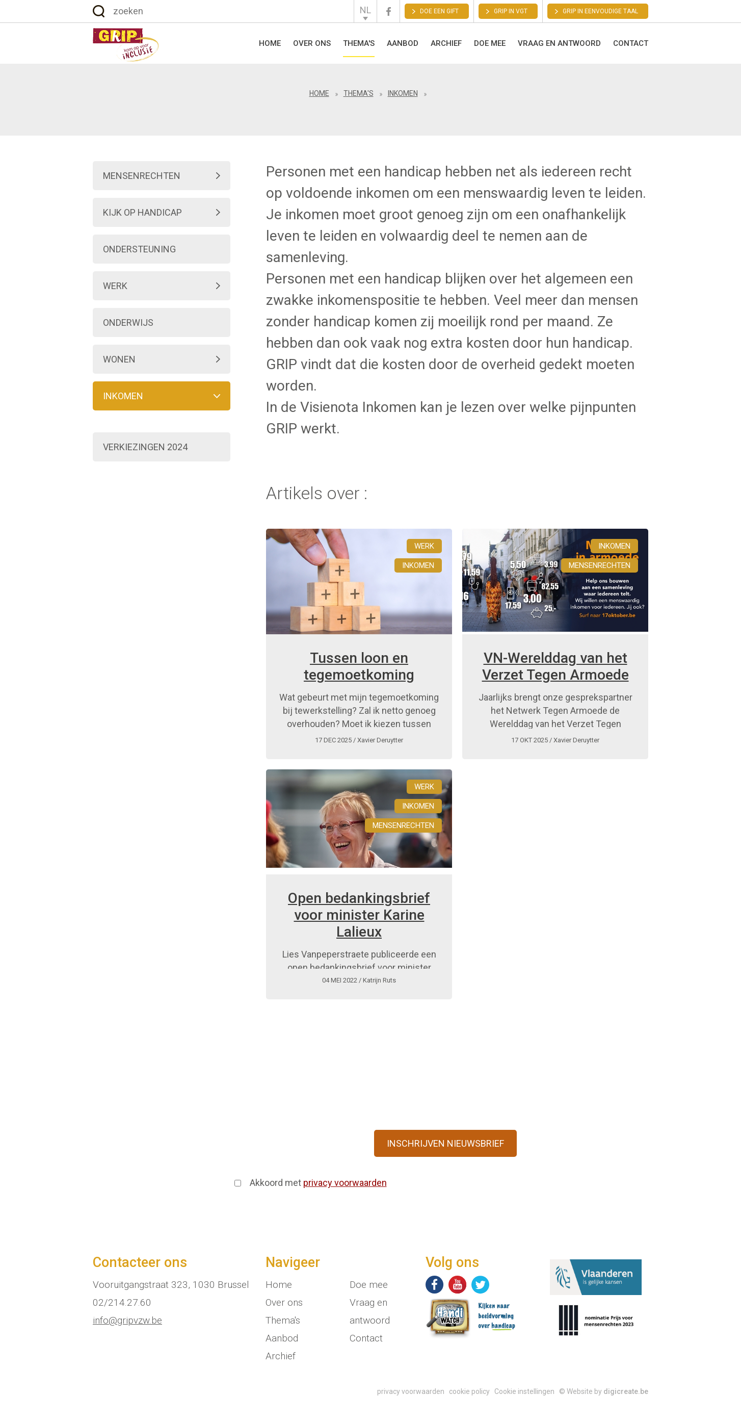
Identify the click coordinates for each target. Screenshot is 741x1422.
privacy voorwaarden (345, 1187)
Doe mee (490, 45)
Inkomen (403, 98)
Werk (115, 291)
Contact (630, 45)
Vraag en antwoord (559, 45)
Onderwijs (128, 327)
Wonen (119, 364)
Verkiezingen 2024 (145, 452)
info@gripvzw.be (127, 1325)
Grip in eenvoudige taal (600, 11)
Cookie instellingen (524, 1396)
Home (270, 45)
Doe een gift (439, 11)
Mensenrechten (141, 180)
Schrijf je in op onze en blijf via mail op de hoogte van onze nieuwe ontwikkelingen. (370, 1102)
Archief (446, 45)
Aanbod (402, 45)
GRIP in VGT (510, 11)
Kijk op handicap (142, 217)
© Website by (603, 1396)
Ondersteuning (139, 254)
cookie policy (469, 1396)
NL (365, 10)
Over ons (312, 45)
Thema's (359, 45)
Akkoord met (318, 1187)
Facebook (388, 11)
